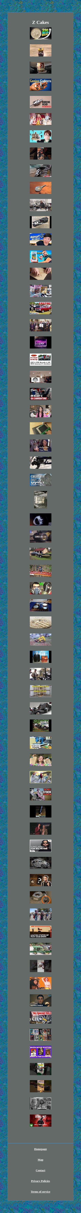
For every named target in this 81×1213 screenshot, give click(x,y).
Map (40, 1159)
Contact (40, 1170)
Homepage (40, 1149)
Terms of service (40, 1191)
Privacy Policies (40, 1181)
